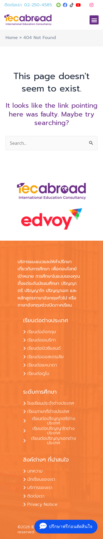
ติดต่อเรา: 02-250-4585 (28, 5)
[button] (94, 19)
